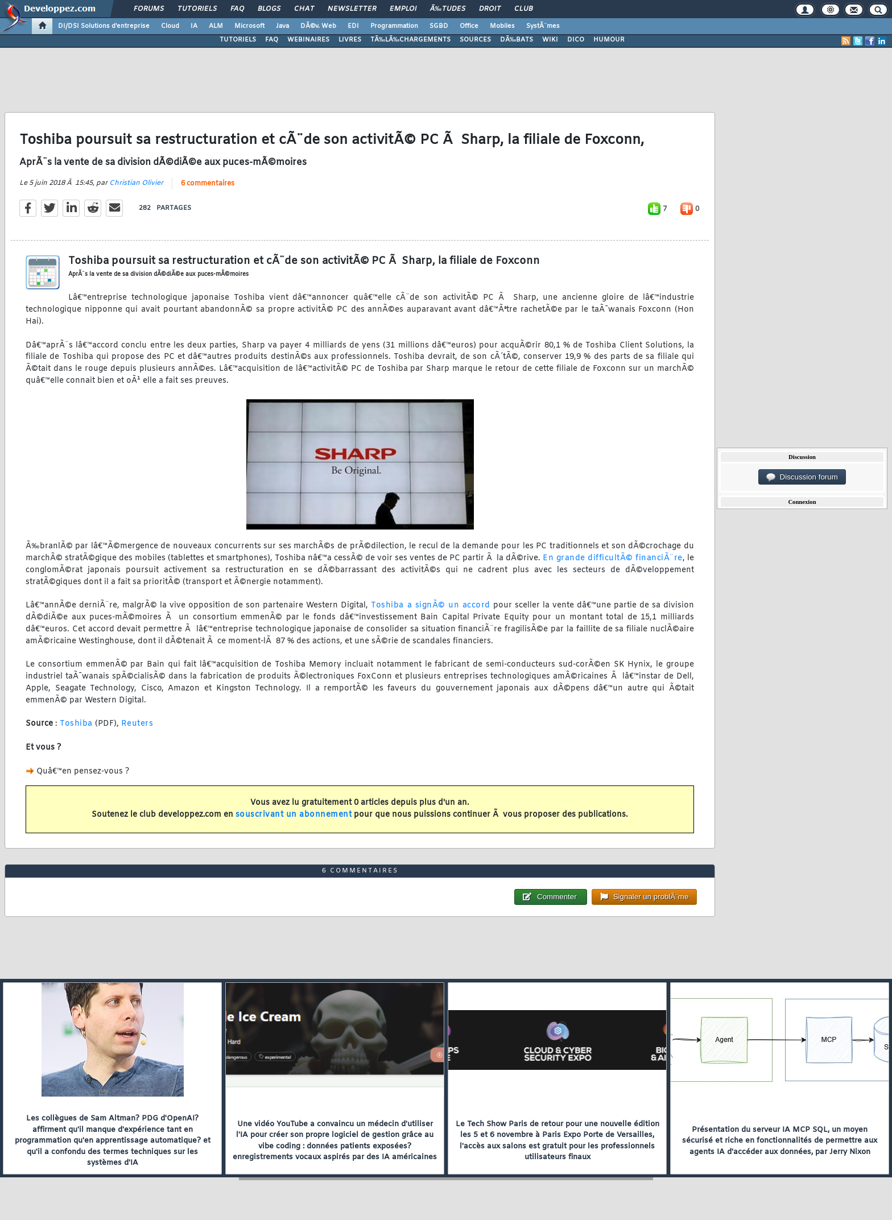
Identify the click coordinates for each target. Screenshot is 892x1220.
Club (523, 9)
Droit (490, 9)
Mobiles (502, 26)
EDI (353, 26)
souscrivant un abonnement (294, 814)
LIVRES (349, 40)
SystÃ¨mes (543, 26)
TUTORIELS (238, 40)
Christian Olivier (136, 183)
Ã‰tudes (447, 9)
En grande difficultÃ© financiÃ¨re (613, 558)
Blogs (269, 9)
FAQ (237, 9)
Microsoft (249, 26)
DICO (575, 40)
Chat (304, 9)
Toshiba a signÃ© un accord (430, 605)
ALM (216, 26)
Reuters (137, 723)
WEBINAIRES (308, 40)
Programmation (394, 26)
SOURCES (475, 40)
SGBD (439, 26)
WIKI (550, 40)
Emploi (403, 9)
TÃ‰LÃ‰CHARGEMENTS (410, 40)
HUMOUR (609, 40)
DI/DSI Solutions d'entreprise (104, 26)
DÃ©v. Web (318, 26)
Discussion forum (802, 477)
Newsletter (352, 9)
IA (194, 26)
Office (469, 26)
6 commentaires (207, 183)
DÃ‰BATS (516, 40)
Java (282, 26)
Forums (149, 9)
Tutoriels (197, 9)
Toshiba (76, 723)
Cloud (170, 26)
